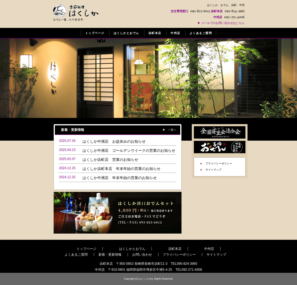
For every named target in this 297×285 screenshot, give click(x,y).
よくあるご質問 (201, 33)
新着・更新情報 (109, 254)
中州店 (175, 33)
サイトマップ (213, 169)
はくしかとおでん (126, 33)
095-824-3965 (228, 11)
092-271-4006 (228, 17)
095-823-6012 (190, 11)
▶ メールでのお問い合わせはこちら (221, 23)
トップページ (94, 33)
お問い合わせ (142, 254)
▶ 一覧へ (169, 129)
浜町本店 (154, 33)
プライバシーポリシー (218, 163)
